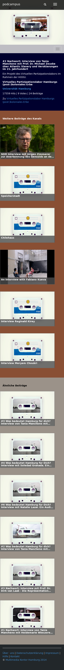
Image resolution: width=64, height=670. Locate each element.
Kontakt (14, 656)
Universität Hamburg (17, 88)
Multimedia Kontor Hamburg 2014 (26, 659)
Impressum (52, 653)
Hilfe (5, 656)
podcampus (11, 4)
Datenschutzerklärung (29, 653)
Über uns (8, 653)
